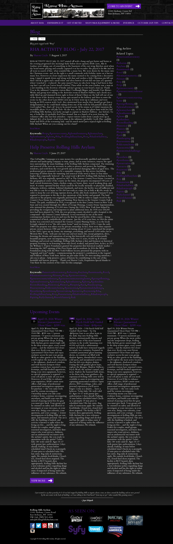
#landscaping (94, 284)
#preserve (77, 291)
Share (34, 39)
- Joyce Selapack (87, 500)
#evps (45, 133)
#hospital (74, 284)
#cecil (106, 272)
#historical (53, 284)
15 (34, 320)
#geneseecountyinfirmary (43, 278)
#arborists (72, 272)
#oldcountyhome (54, 288)
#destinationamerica (40, 275)
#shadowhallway (98, 136)
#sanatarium (64, 294)
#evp (64, 275)
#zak (73, 297)
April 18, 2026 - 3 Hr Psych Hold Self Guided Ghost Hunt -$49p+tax (89, 322)
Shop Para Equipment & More (102, 23)
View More (38, 480)
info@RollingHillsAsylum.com (44, 519)
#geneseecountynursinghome (74, 278)
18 (72, 320)
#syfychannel (46, 297)
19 (110, 320)
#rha (57, 136)
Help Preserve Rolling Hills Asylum (62, 147)
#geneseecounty (58, 133)
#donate (57, 275)
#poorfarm (35, 291)
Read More (35, 128)
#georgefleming (100, 278)
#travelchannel (62, 297)
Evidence (128, 23)
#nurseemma (37, 288)
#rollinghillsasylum (71, 136)
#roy (85, 136)
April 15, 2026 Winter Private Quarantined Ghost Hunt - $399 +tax (51, 322)
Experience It (55, 23)
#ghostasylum (95, 133)
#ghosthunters (37, 136)
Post (41, 39)
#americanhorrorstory (53, 272)
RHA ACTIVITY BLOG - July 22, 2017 (67, 49)
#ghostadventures (77, 133)
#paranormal (71, 288)
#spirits (51, 139)
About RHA (37, 23)
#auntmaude (95, 272)
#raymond (88, 291)
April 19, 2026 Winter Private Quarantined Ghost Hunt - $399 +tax (127, 322)
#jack (83, 284)
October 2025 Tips (148, 23)
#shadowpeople (38, 139)
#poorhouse (49, 291)
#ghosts (50, 136)
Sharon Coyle (41, 55)
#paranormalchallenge (91, 288)
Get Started (74, 23)
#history (64, 284)
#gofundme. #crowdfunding (125, 121)
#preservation (63, 291)
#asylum (82, 272)
